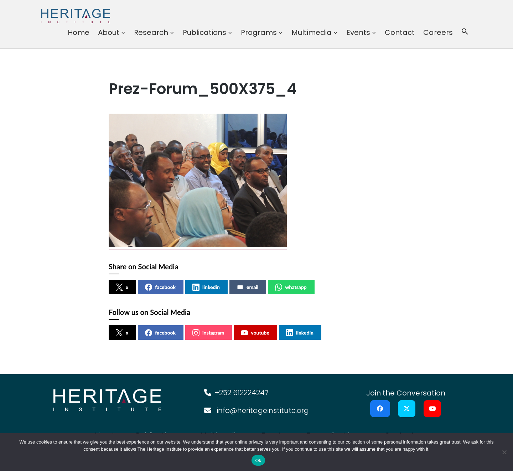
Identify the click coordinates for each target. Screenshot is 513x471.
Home (78, 32)
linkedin (206, 287)
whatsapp (291, 287)
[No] (504, 452)
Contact (400, 32)
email (247, 287)
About (108, 32)
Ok (258, 460)
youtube (255, 332)
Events (358, 32)
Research (151, 32)
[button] (464, 32)
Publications (204, 32)
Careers (438, 32)
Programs (259, 32)
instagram (208, 332)
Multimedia (311, 32)
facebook (160, 287)
